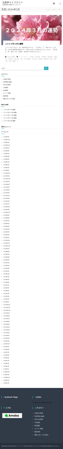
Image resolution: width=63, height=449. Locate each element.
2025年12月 (6, 139)
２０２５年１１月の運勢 (10, 115)
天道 (6, 61)
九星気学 (50, 57)
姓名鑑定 (5, 90)
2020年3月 (6, 330)
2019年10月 (6, 344)
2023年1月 (6, 237)
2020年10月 (6, 310)
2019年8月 (6, 349)
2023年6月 (6, 223)
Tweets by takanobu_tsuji (42, 402)
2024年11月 (6, 176)
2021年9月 (6, 279)
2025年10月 (6, 145)
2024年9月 (6, 181)
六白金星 (40, 59)
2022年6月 (6, 257)
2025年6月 (6, 156)
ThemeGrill (36, 446)
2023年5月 (6, 226)
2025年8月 (6, 150)
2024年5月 (6, 192)
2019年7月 (6, 352)
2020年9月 (6, 313)
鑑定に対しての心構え (9, 98)
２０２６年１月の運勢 (9, 109)
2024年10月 (6, 178)
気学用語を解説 (7, 82)
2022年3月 (6, 265)
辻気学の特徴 (7, 79)
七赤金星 (37, 57)
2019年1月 (6, 369)
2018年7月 (6, 383)
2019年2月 (6, 366)
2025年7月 (6, 153)
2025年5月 (6, 159)
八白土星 (33, 59)
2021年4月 (6, 293)
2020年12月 (6, 304)
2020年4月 (6, 327)
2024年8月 (6, 184)
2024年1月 (6, 204)
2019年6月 (6, 355)
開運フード (16, 61)
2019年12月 (6, 338)
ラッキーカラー (23, 57)
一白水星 (31, 57)
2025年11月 (6, 142)
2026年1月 (6, 137)
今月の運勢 (27, 59)
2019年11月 (6, 341)
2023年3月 (6, 232)
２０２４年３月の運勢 (14, 44)
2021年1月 (6, 302)
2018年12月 (6, 372)
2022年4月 (6, 262)
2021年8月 (6, 282)
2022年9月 (6, 248)
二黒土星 (10, 59)
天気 (55, 59)
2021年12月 (6, 274)
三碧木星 (43, 57)
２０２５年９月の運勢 (9, 121)
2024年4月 (6, 195)
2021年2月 (6, 299)
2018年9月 (6, 380)
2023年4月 (6, 229)
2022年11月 (6, 243)
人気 (21, 59)
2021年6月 (6, 288)
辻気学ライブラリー (13, 2)
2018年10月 (6, 377)
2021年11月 (6, 276)
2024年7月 (6, 187)
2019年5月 (6, 358)
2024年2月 (6, 201)
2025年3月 (6, 164)
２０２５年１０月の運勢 (10, 118)
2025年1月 (6, 170)
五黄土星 (16, 59)
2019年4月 (6, 360)
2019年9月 (6, 346)
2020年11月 (6, 307)
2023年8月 (6, 218)
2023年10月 (6, 212)
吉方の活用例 (11, 57)
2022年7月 (6, 254)
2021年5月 (6, 290)
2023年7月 (6, 220)
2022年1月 (6, 271)
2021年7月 (6, 285)
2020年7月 (6, 318)
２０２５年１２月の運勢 (10, 112)
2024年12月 (6, 173)
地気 (51, 59)
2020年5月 (6, 324)
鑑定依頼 (5, 96)
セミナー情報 (7, 93)
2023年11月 (6, 209)
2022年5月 (6, 260)
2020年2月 (6, 332)
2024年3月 (6, 198)
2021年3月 (6, 296)
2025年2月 (6, 167)
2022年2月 (6, 268)
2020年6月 (6, 321)
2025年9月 (6, 148)
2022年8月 (6, 251)
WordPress (55, 446)
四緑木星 (46, 59)
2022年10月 (6, 246)
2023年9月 (6, 215)
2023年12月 (6, 206)
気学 (10, 61)
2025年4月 (6, 162)
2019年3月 (6, 363)
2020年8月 (6, 316)
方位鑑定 (5, 87)
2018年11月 (6, 374)
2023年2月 (6, 234)
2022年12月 (6, 240)
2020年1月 (6, 335)
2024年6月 (6, 190)
